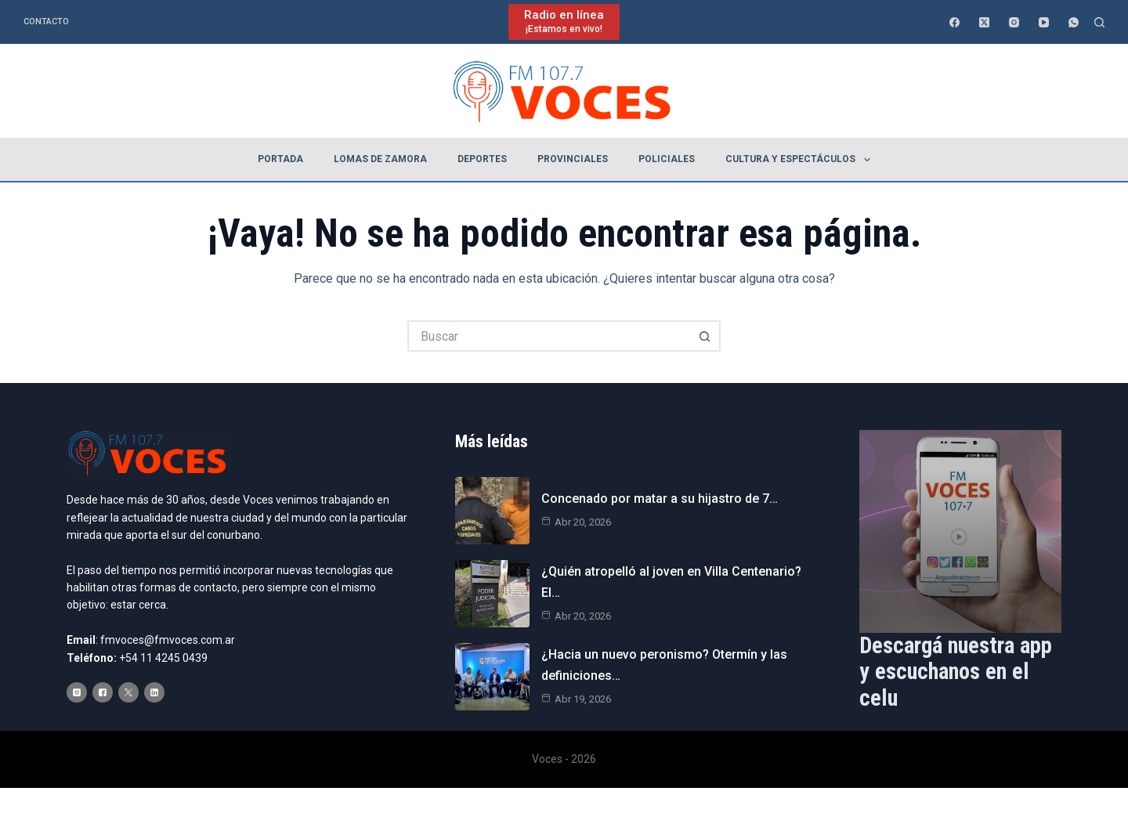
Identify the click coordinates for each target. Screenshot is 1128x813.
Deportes (482, 159)
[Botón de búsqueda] (705, 336)
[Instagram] (1014, 22)
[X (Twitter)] (984, 22)
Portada (280, 159)
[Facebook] (954, 22)
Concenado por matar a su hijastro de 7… (659, 498)
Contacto (46, 21)
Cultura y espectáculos (800, 159)
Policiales (666, 159)
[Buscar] (1099, 22)
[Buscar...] (548, 336)
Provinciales (572, 159)
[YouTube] (1044, 22)
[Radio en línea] (564, 21)
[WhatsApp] (1073, 22)
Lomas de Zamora (380, 159)
